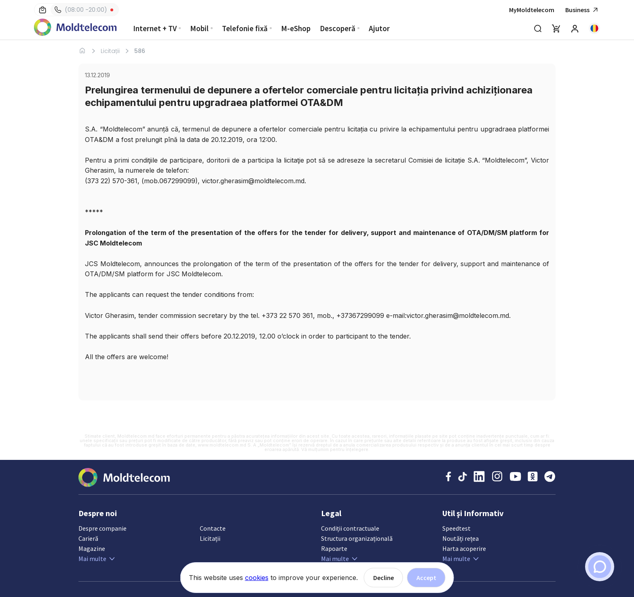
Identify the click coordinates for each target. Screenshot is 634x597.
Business (582, 10)
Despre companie (102, 528)
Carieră (88, 538)
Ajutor (379, 28)
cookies (256, 578)
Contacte (213, 528)
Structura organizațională (357, 538)
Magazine (91, 548)
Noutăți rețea (460, 538)
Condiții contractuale (350, 528)
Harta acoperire (464, 548)
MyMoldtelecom (531, 9)
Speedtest (456, 528)
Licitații (110, 51)
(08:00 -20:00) (81, 10)
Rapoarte (334, 548)
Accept (426, 578)
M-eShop (296, 28)
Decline (383, 578)
